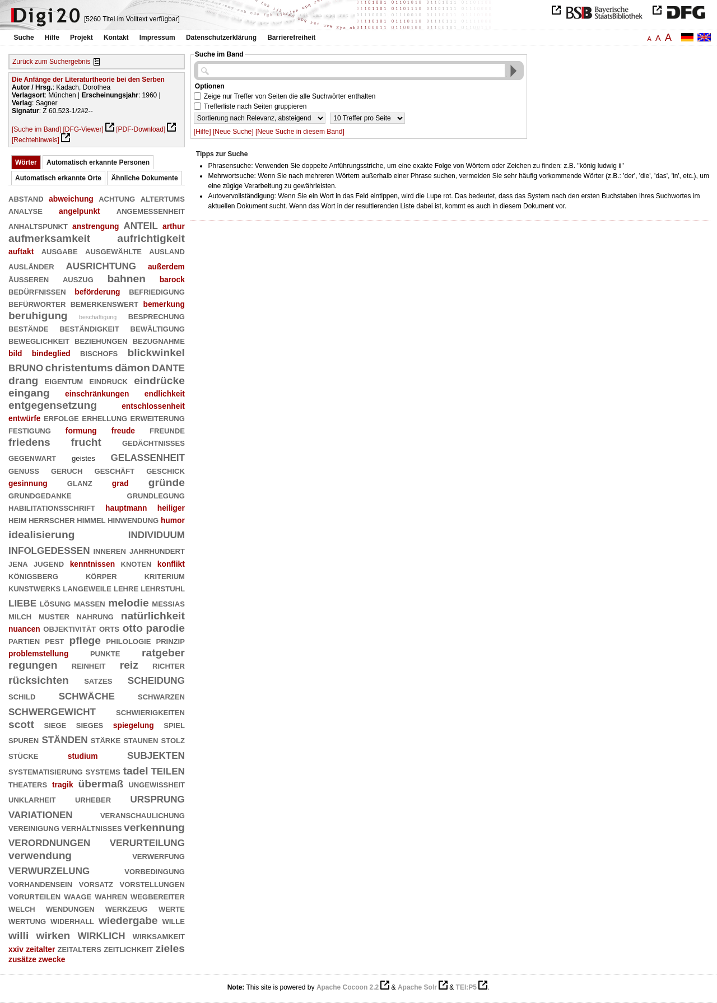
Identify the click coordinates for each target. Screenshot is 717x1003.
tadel (135, 771)
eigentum (64, 380)
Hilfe (52, 37)
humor (173, 520)
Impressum (157, 37)
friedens (29, 442)
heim (17, 519)
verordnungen (49, 841)
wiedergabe (128, 920)
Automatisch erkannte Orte (58, 178)
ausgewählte (113, 250)
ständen (64, 738)
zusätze (22, 959)
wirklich (101, 934)
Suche (24, 37)
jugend (49, 563)
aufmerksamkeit (49, 238)
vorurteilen (34, 896)
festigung (29, 430)
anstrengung (95, 226)
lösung (55, 603)
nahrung (95, 616)
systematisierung (45, 771)
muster (54, 616)
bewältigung (158, 328)
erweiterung (158, 417)
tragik (62, 784)
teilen (167, 769)
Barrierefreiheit (291, 37)
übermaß (100, 784)
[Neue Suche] (233, 132)
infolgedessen (49, 549)
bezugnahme (159, 340)
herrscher (52, 519)
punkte (105, 653)
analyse (25, 210)
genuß (23, 470)
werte (172, 908)
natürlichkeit (153, 616)
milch (19, 616)
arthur (173, 226)
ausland (167, 250)
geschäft (115, 470)
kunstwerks (34, 588)
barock (172, 279)
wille (173, 920)
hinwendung (133, 519)
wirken (53, 935)
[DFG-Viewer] (83, 129)
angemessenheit (151, 210)
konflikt (171, 563)
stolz (173, 739)
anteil (141, 224)
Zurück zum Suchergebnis (51, 62)
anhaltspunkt (38, 225)
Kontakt (116, 37)
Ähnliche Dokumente (144, 178)
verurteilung (147, 841)
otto (133, 628)
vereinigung (33, 827)
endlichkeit (165, 393)
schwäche (87, 694)
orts (109, 628)
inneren (109, 550)
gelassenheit (148, 456)
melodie (128, 603)
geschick (165, 470)
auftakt (21, 251)
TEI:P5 (466, 987)
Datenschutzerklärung (221, 37)
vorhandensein (40, 883)
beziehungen (101, 340)
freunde (167, 430)
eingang (29, 393)
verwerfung (158, 855)
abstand (26, 198)
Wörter (26, 162)
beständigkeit (89, 328)
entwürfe (24, 418)
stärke (105, 739)
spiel (174, 724)
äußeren (28, 278)
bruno (25, 366)
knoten (136, 563)
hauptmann (126, 507)
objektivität (69, 628)
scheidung (156, 679)
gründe (166, 482)
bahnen (127, 278)
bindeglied (51, 353)
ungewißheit (156, 784)
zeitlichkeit (128, 948)
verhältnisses (91, 827)
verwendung (40, 855)
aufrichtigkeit (151, 238)
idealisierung (41, 534)
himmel (91, 519)
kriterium (165, 575)
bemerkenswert (104, 303)
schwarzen (161, 696)
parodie (165, 628)
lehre (126, 588)
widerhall (72, 920)
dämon (132, 368)
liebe (22, 601)
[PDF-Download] (140, 129)
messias (168, 603)
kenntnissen (92, 563)
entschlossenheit (153, 406)
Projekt (81, 37)
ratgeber (163, 653)
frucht (86, 442)
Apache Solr (417, 987)
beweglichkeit (38, 340)
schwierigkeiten (150, 711)
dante (168, 366)
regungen (32, 665)
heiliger (171, 507)
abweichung (71, 198)
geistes (83, 458)
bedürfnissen (37, 291)
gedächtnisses (153, 442)
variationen (40, 813)
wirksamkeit (159, 935)
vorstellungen (152, 883)
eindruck (108, 380)
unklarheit (32, 799)
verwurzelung (49, 869)
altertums (163, 198)
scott (21, 724)
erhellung (104, 417)
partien (24, 640)
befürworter (37, 303)
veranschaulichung (142, 814)
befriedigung (157, 291)
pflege (85, 640)
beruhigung (38, 315)
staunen (140, 739)
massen (89, 603)
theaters (27, 784)
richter (168, 665)
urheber (93, 799)
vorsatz (96, 883)
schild (21, 696)
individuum (156, 533)
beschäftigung (98, 317)
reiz (129, 665)
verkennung (154, 827)
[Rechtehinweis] (35, 140)
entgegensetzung (52, 405)
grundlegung (156, 495)
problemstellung (38, 653)
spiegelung (133, 725)
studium (83, 756)
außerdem (166, 266)
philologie (128, 640)
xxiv (16, 949)
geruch (66, 470)
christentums (79, 368)
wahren (111, 896)
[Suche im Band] (36, 129)
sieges (89, 724)
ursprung (158, 797)
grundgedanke (40, 495)
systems (103, 771)
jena (18, 563)
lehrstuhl (163, 588)
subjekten (156, 754)
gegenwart (32, 457)
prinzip (170, 640)
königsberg (33, 575)
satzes (98, 680)
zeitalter (40, 949)
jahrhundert (157, 550)
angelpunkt (79, 211)
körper (101, 575)
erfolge (61, 417)
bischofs (99, 352)
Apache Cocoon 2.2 (347, 987)
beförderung (97, 291)
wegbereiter (158, 896)
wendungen (70, 908)
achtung (117, 198)
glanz (79, 482)
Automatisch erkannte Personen (98, 162)
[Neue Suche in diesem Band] (299, 132)
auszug (78, 278)
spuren (23, 739)
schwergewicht (52, 710)
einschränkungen (97, 393)
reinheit (89, 665)
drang (23, 380)
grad (120, 483)
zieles (170, 948)
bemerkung (163, 304)
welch (21, 908)
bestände (28, 328)
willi (18, 935)
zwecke (51, 959)
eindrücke (159, 380)
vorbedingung (154, 870)
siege (55, 724)
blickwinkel (155, 352)
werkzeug (126, 908)
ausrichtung (101, 264)
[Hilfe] (202, 132)
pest (54, 640)
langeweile (87, 588)
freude (123, 430)
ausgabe (59, 250)
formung (81, 430)
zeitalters (79, 948)
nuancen (24, 628)
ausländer (31, 266)
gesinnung (28, 483)
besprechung (156, 315)
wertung (27, 920)
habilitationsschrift (51, 507)
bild (15, 353)
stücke (23, 755)
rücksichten (38, 680)
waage (77, 896)
